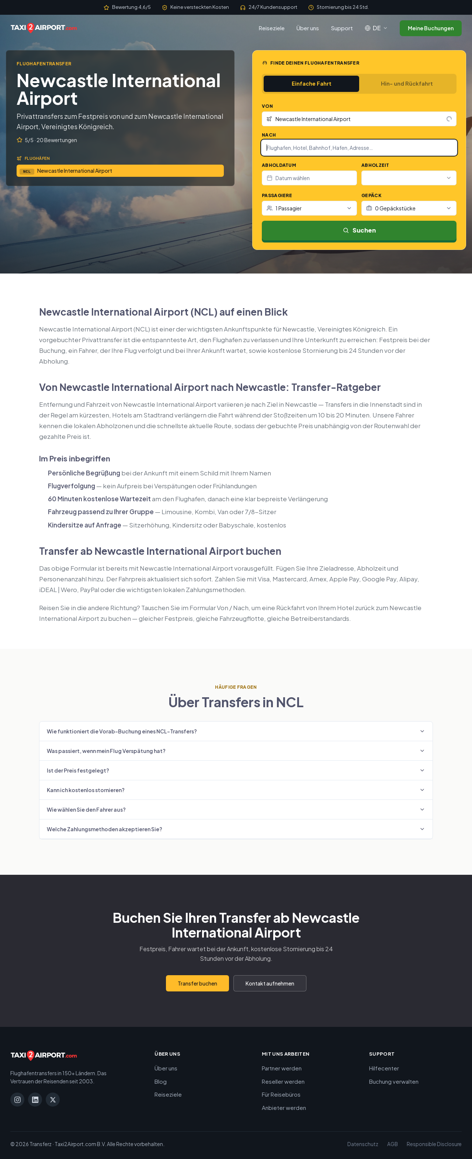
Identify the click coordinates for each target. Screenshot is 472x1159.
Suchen (359, 230)
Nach (269, 135)
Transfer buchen (197, 983)
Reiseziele (271, 27)
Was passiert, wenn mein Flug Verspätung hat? (236, 750)
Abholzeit (375, 165)
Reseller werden (283, 1081)
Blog (161, 1081)
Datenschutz (362, 1144)
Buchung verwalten (394, 1081)
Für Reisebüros (281, 1094)
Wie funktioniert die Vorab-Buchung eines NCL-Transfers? (236, 731)
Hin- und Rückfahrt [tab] (407, 83)
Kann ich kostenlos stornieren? (236, 790)
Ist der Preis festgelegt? (236, 770)
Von (267, 106)
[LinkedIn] (35, 1100)
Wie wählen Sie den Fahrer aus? (236, 809)
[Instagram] (17, 1100)
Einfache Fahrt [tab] (312, 83)
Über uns (307, 27)
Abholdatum (279, 165)
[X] (53, 1100)
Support (342, 27)
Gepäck (371, 195)
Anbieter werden (284, 1107)
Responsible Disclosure (434, 1144)
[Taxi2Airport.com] (43, 28)
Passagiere (277, 195)
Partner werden (282, 1068)
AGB (392, 1144)
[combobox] (359, 118)
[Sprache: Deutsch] (376, 28)
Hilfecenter (384, 1068)
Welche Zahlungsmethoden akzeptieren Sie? (236, 829)
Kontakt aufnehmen (270, 983)
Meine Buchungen (431, 28)
